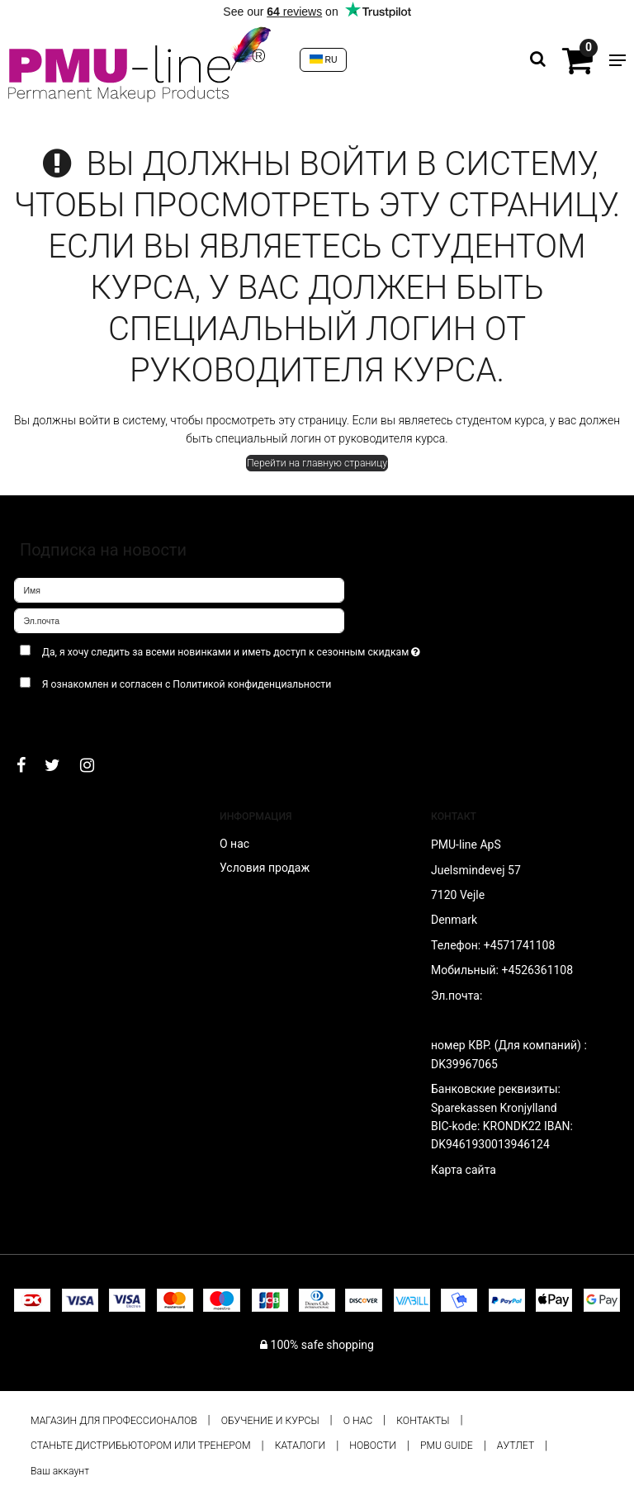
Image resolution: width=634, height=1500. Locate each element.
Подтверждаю (65, 717)
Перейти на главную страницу (317, 463)
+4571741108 (520, 945)
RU (324, 59)
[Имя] (179, 589)
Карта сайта (463, 1169)
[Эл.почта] (179, 620)
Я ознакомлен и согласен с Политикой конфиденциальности (187, 684)
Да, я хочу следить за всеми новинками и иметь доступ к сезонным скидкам (271, 648)
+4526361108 (537, 970)
